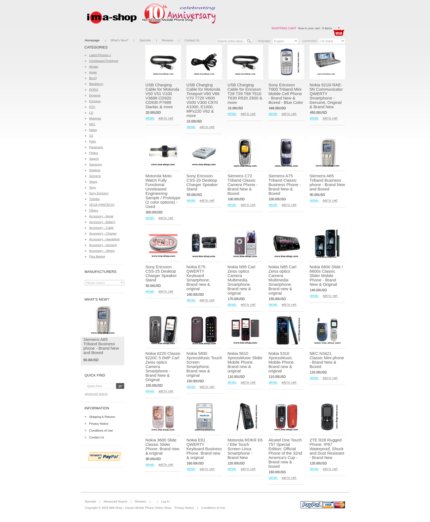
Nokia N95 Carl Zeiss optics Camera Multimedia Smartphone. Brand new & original (241, 279)
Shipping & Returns (102, 416)
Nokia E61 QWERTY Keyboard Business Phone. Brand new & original (204, 449)
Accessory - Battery (102, 222)
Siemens (95, 176)
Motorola (95, 118)
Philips (93, 153)
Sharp (93, 181)
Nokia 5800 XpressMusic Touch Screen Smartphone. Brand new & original (204, 364)
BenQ (93, 78)
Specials (145, 40)
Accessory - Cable (101, 227)
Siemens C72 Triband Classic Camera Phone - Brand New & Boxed (242, 184)
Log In (165, 501)
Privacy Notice (98, 423)
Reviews (167, 40)
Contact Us (191, 40)
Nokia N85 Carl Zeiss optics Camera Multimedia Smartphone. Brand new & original (282, 279)
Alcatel (93, 66)
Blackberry (96, 83)
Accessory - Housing (103, 245)
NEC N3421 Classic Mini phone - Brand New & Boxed (327, 360)
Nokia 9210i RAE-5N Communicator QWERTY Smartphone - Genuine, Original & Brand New (326, 95)
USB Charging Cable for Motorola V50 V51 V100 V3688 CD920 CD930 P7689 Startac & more (162, 95)
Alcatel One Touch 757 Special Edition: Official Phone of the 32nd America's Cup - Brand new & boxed (285, 453)
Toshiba (94, 199)
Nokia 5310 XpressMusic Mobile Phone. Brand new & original (281, 362)
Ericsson (95, 101)
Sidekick (94, 170)
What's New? (119, 40)
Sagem (94, 158)
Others (93, 210)
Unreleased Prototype (103, 60)
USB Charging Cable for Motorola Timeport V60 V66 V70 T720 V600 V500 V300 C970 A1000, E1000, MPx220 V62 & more (203, 100)
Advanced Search (96, 393)
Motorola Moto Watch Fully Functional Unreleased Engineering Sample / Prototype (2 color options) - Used (162, 191)
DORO (93, 89)
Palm (92, 141)
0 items (327, 28)
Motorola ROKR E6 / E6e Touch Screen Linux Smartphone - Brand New (244, 449)
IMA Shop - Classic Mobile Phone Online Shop (140, 507)
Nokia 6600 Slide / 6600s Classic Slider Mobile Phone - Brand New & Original (326, 275)
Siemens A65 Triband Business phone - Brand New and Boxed (101, 346)
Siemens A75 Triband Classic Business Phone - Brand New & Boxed (284, 184)
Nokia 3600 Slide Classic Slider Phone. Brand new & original (162, 446)
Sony (92, 187)
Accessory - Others (102, 250)
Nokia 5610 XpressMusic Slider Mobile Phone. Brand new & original (244, 362)
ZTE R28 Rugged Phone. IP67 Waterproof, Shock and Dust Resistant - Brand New (327, 449)
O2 (91, 135)
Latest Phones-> (100, 55)
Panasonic (96, 147)
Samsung (95, 164)
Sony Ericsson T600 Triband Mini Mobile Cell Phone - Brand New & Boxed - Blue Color (285, 93)
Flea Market (97, 256)
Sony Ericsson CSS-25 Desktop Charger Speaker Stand (161, 273)
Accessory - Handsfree (104, 239)
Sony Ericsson (98, 193)
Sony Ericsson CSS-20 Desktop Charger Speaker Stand (202, 182)
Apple (93, 72)
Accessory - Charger (103, 233)
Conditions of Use (101, 430)
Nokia (93, 130)
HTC (92, 107)
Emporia (94, 95)
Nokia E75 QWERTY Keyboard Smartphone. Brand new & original (198, 277)
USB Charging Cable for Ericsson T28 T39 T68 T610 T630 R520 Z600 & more (244, 93)
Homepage (92, 40)
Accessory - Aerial (101, 216)
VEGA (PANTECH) (101, 204)
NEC (92, 124)
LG (91, 112)
